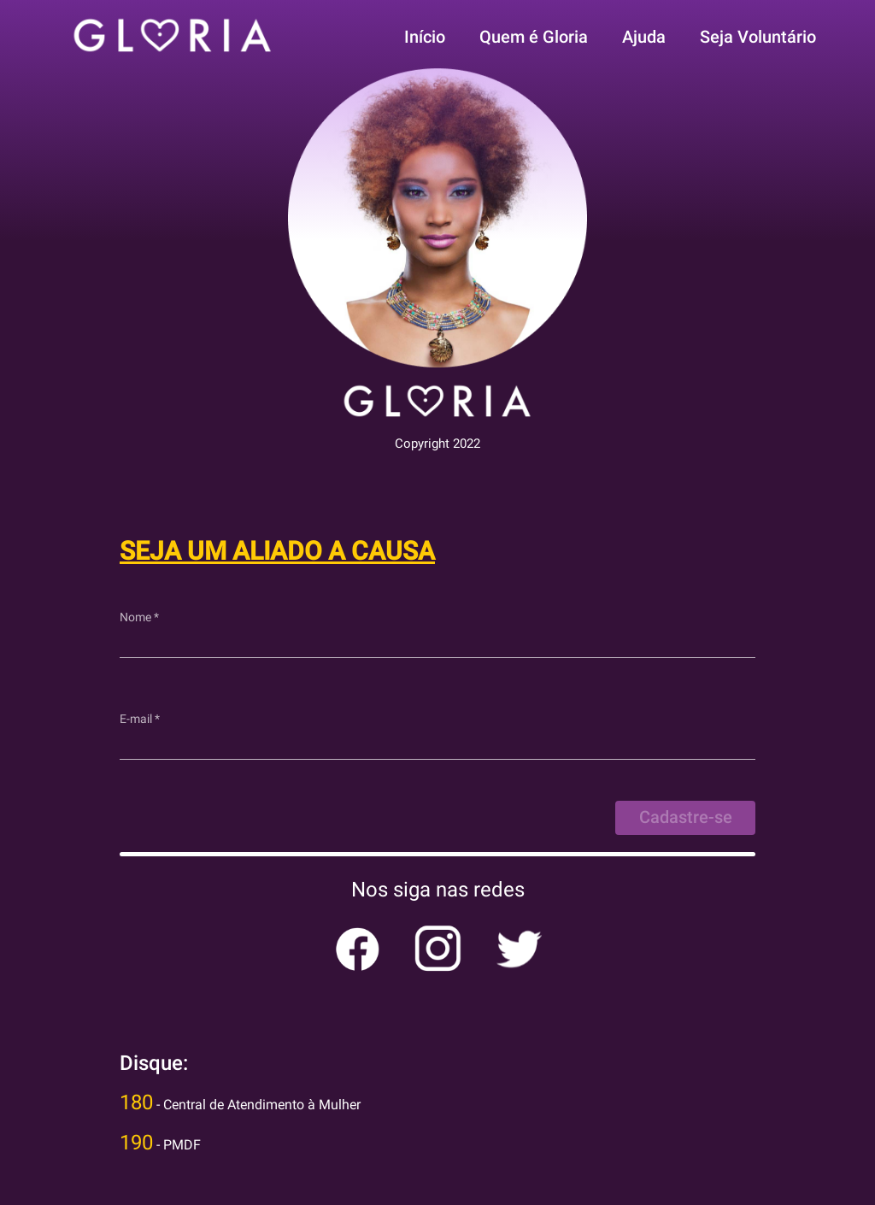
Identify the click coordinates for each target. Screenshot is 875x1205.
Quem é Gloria (533, 36)
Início (424, 36)
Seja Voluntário (758, 36)
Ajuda (644, 36)
